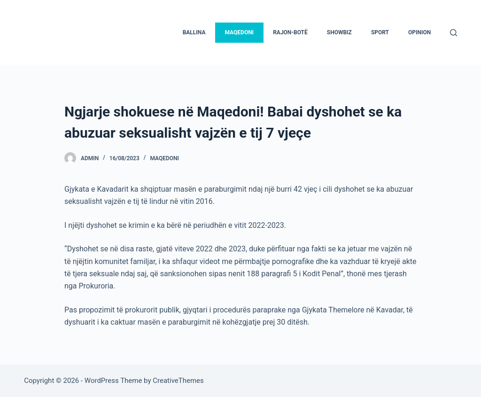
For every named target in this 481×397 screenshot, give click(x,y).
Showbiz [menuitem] (339, 32)
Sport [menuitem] (380, 32)
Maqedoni (164, 158)
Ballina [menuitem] (194, 32)
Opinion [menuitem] (419, 32)
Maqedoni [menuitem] (239, 32)
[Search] (453, 32)
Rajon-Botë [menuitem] (290, 32)
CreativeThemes (178, 380)
